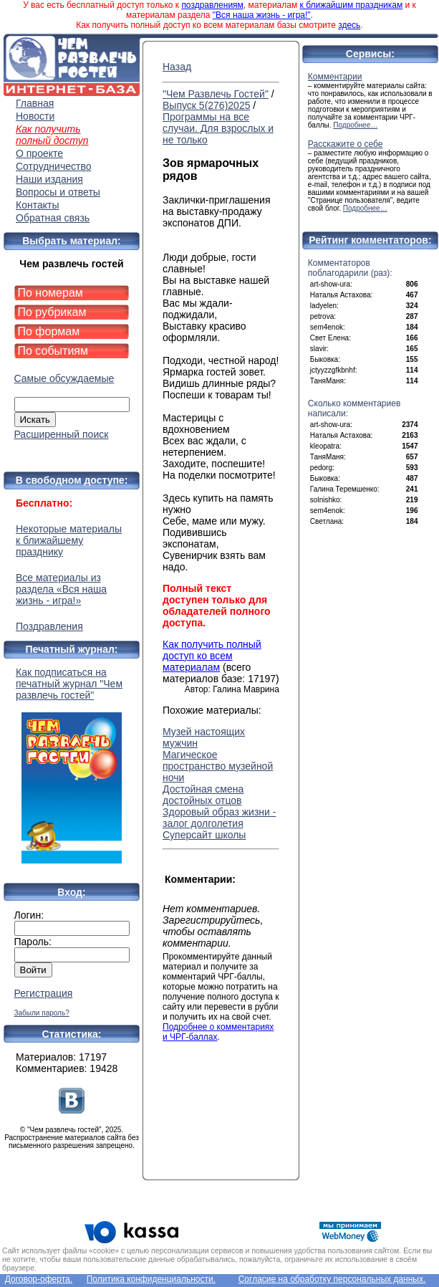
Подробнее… (355, 125)
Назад (177, 66)
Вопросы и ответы (58, 192)
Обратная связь (53, 218)
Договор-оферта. (38, 1279)
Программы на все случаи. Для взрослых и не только (218, 128)
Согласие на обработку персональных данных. (332, 1279)
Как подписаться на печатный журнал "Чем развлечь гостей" (71, 764)
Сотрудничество (53, 166)
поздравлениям (212, 5)
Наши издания (49, 179)
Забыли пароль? (41, 1013)
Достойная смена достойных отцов (203, 794)
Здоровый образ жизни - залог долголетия (219, 817)
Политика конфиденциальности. (151, 1279)
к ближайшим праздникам (351, 5)
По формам (49, 331)
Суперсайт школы (204, 835)
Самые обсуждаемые (64, 378)
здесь (349, 25)
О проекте (39, 153)
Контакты (37, 205)
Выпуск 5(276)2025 (206, 105)
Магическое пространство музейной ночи (218, 766)
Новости (35, 116)
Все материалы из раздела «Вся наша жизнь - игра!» (61, 589)
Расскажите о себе (345, 144)
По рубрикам (52, 312)
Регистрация (43, 993)
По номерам (50, 293)
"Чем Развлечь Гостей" (216, 94)
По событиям (53, 351)
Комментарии (335, 77)
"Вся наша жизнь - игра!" (262, 15)
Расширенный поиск (61, 434)
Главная (35, 103)
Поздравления (49, 626)
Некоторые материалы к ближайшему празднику (69, 540)
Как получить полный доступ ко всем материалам (212, 655)
